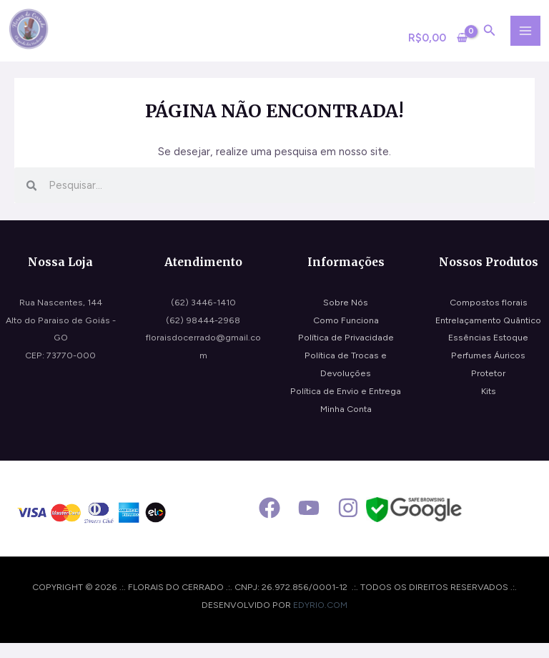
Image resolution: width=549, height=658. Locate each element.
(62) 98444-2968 (203, 334)
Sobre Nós (345, 316)
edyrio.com (320, 619)
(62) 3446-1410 (203, 316)
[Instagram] (348, 523)
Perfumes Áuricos (488, 370)
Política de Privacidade (346, 352)
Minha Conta (346, 423)
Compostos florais (489, 316)
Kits (488, 405)
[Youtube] (309, 523)
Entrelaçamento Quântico (488, 334)
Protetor (488, 388)
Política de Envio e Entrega (345, 405)
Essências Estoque (488, 352)
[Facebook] (269, 523)
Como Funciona (346, 334)
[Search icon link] (487, 39)
